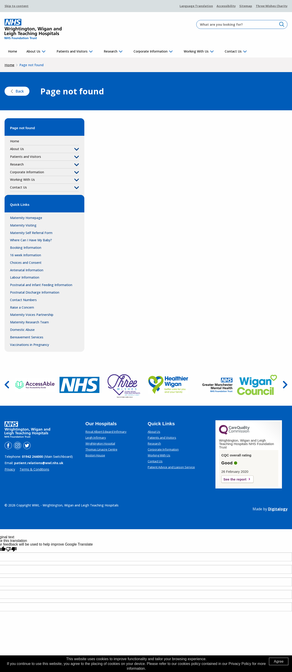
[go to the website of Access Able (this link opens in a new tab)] (35, 385)
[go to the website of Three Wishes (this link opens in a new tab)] (124, 385)
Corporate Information (151, 51)
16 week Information (25, 255)
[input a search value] (241, 24)
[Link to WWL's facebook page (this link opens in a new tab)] (9, 448)
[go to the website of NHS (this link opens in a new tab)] (79, 385)
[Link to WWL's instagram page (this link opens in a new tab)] (18, 448)
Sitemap (245, 6)
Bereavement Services (26, 337)
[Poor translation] (11, 549)
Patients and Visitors (72, 51)
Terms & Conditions (34, 469)
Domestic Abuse (22, 329)
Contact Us (233, 51)
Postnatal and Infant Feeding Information (41, 285)
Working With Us (196, 51)
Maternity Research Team (29, 322)
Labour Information (24, 277)
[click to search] (281, 24)
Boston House (95, 455)
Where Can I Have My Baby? (31, 240)
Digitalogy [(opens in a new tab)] (277, 508)
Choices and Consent (25, 262)
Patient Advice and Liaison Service (171, 467)
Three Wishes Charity (271, 6)
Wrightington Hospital (100, 443)
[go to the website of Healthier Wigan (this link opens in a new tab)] (168, 385)
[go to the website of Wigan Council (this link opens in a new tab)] (257, 385)
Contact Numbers (23, 300)
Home (12, 51)
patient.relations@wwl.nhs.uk (38, 463)
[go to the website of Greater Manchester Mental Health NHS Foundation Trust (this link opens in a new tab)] (213, 385)
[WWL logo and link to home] (33, 29)
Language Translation (196, 6)
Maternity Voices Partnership (31, 314)
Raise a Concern (22, 307)
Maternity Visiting (23, 225)
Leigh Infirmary (95, 437)
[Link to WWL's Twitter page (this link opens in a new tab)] (27, 448)
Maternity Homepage (26, 218)
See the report (234, 479)
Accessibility (226, 6)
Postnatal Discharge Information (34, 292)
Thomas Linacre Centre (101, 449)
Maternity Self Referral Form (31, 233)
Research (110, 51)
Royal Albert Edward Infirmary (106, 432)
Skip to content (16, 6)
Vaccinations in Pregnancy (29, 344)
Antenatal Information (26, 270)
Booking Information (25, 247)
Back (17, 91)
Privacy (10, 469)
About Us (33, 51)
